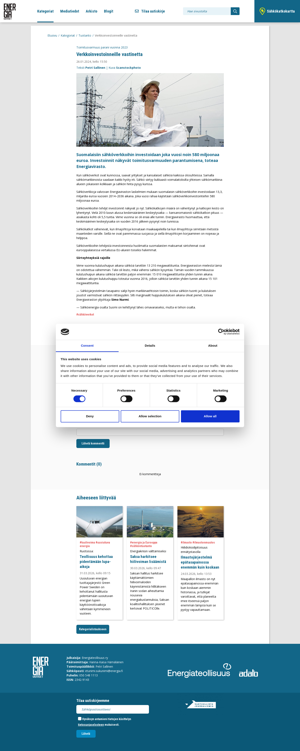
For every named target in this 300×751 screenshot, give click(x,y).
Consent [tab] (87, 345)
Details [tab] (150, 345)
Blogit (108, 11)
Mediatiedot (69, 11)
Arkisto (91, 11)
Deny (90, 416)
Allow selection (149, 416)
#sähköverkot (85, 314)
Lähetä (86, 733)
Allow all (210, 416)
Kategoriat (45, 11)
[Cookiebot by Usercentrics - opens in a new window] (221, 332)
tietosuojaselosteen (91, 724)
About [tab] (212, 345)
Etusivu (52, 35)
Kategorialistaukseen (92, 629)
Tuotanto (84, 35)
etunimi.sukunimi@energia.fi (104, 671)
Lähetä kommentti (93, 443)
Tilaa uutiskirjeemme (92, 700)
